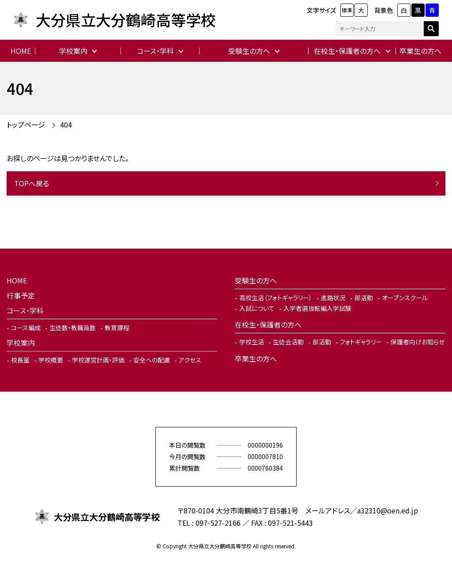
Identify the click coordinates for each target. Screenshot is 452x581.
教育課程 (117, 327)
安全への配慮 (151, 359)
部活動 (363, 297)
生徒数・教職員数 (72, 327)
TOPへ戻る (31, 183)
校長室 (20, 359)
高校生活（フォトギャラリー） (275, 297)
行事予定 (21, 295)
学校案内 (73, 50)
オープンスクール (405, 297)
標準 (347, 10)
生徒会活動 (288, 341)
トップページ (26, 124)
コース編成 (26, 327)
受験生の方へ (249, 50)
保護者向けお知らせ (417, 341)
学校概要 (50, 359)
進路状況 (333, 297)
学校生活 (251, 341)
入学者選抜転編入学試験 (317, 308)
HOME (21, 50)
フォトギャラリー (361, 341)
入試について (257, 308)
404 (66, 124)
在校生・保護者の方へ (347, 50)
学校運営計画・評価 (98, 359)
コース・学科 (155, 50)
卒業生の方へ (420, 50)
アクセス (190, 359)
